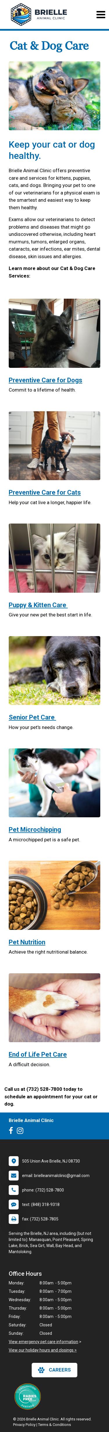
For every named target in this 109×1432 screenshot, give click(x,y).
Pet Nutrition (27, 942)
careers (54, 1370)
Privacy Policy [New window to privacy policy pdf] (24, 1424)
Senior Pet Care (32, 717)
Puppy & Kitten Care (38, 605)
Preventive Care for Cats (45, 492)
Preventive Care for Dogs (45, 380)
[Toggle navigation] (101, 15)
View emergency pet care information (43, 1341)
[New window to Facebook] (12, 1132)
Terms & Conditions (54, 1424)
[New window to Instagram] (21, 1132)
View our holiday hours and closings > (43, 1350)
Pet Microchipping (35, 829)
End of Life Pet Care (38, 1054)
